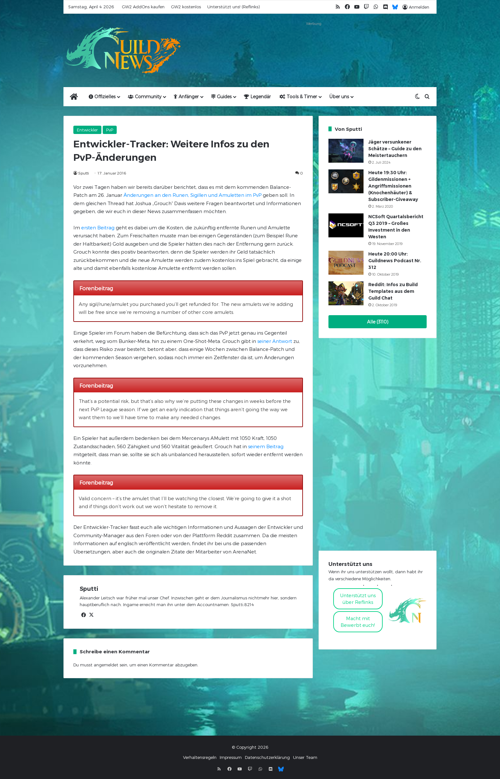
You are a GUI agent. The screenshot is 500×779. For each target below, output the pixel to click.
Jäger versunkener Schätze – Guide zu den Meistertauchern (395, 148)
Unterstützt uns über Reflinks (358, 598)
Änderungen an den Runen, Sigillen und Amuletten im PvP (192, 195)
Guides (221, 96)
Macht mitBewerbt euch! (358, 621)
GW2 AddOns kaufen (143, 6)
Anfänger (186, 96)
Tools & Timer (298, 96)
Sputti (83, 173)
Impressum (231, 757)
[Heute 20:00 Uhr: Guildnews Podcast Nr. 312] (346, 263)
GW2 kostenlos (186, 6)
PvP (109, 129)
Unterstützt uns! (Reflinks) (233, 6)
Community (144, 96)
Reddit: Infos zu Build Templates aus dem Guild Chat (393, 291)
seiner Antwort (274, 341)
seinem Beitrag (265, 446)
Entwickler (87, 129)
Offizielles (102, 96)
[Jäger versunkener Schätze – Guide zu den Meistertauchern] (346, 151)
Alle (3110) (377, 321)
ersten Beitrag (97, 227)
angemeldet (106, 664)
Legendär (257, 96)
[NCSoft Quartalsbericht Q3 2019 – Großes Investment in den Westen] (346, 225)
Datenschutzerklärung (267, 757)
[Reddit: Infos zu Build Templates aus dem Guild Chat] (346, 293)
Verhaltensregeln (200, 757)
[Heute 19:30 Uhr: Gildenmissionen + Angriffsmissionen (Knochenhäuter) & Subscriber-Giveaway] (346, 181)
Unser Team (305, 757)
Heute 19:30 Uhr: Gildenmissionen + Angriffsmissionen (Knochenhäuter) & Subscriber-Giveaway (393, 186)
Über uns (339, 96)
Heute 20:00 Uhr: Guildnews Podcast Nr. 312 (394, 260)
